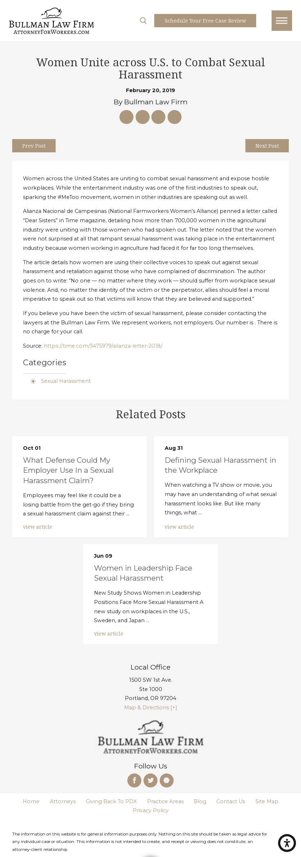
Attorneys (63, 801)
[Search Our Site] (143, 20)
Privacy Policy (151, 810)
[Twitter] (150, 780)
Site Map (266, 801)
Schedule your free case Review (205, 20)
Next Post (267, 145)
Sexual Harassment (66, 381)
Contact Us (230, 801)
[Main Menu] (282, 20)
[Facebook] (134, 780)
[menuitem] (31, 801)
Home (31, 801)
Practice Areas (165, 801)
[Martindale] (167, 780)
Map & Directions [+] (150, 707)
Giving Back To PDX (111, 801)
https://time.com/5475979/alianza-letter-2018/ (103, 346)
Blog (200, 801)
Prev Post (34, 145)
